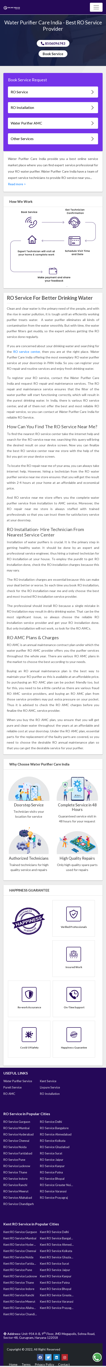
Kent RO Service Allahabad (20, 1308)
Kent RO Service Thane (18, 1282)
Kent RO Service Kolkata (56, 1251)
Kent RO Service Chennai (19, 1251)
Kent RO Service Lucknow (20, 1276)
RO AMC (9, 1093)
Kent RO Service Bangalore (57, 1238)
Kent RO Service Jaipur (55, 1270)
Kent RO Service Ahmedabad (57, 1244)
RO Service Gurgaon (16, 1122)
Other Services (53, 138)
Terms (26, 1364)
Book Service (53, 54)
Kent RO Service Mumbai (19, 1238)
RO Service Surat (51, 1153)
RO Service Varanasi (53, 1191)
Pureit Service (12, 1087)
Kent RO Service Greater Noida (57, 1295)
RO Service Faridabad (17, 1153)
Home (13, 1364)
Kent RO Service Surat (54, 1263)
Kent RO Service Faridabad (20, 1263)
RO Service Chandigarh (18, 1204)
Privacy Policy (44, 1364)
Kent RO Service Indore (18, 1289)
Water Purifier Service (17, 1081)
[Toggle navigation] (96, 7)
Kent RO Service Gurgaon (20, 1232)
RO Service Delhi (51, 1122)
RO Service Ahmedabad (55, 1134)
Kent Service (48, 1081)
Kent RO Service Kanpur (55, 1276)
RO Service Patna (51, 1172)
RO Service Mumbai (16, 1128)
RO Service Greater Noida (57, 1185)
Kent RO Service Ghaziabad (57, 1257)
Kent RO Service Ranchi (18, 1295)
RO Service (53, 92)
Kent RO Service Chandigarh (20, 1314)
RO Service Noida (15, 1147)
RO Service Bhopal (52, 1178)
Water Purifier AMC (53, 123)
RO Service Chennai (16, 1140)
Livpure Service (50, 1087)
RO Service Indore (15, 1178)
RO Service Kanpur (52, 1166)
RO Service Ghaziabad (54, 1147)
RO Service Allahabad (17, 1197)
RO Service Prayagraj (54, 1197)
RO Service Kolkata (52, 1140)
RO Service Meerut (15, 1191)
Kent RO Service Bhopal (55, 1289)
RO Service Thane (15, 1172)
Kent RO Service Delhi (54, 1232)
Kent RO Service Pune (17, 1270)
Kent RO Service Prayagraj (57, 1308)
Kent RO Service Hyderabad (20, 1244)
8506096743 (53, 43)
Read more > (17, 184)
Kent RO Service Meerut (19, 1301)
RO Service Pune (14, 1159)
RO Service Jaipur (51, 1159)
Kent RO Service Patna (55, 1282)
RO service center (26, 351)
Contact (64, 1364)
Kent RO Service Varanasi (56, 1301)
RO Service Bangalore (54, 1128)
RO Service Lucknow (16, 1166)
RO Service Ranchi (15, 1185)
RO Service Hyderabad (18, 1134)
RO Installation (53, 107)
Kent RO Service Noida (18, 1257)
